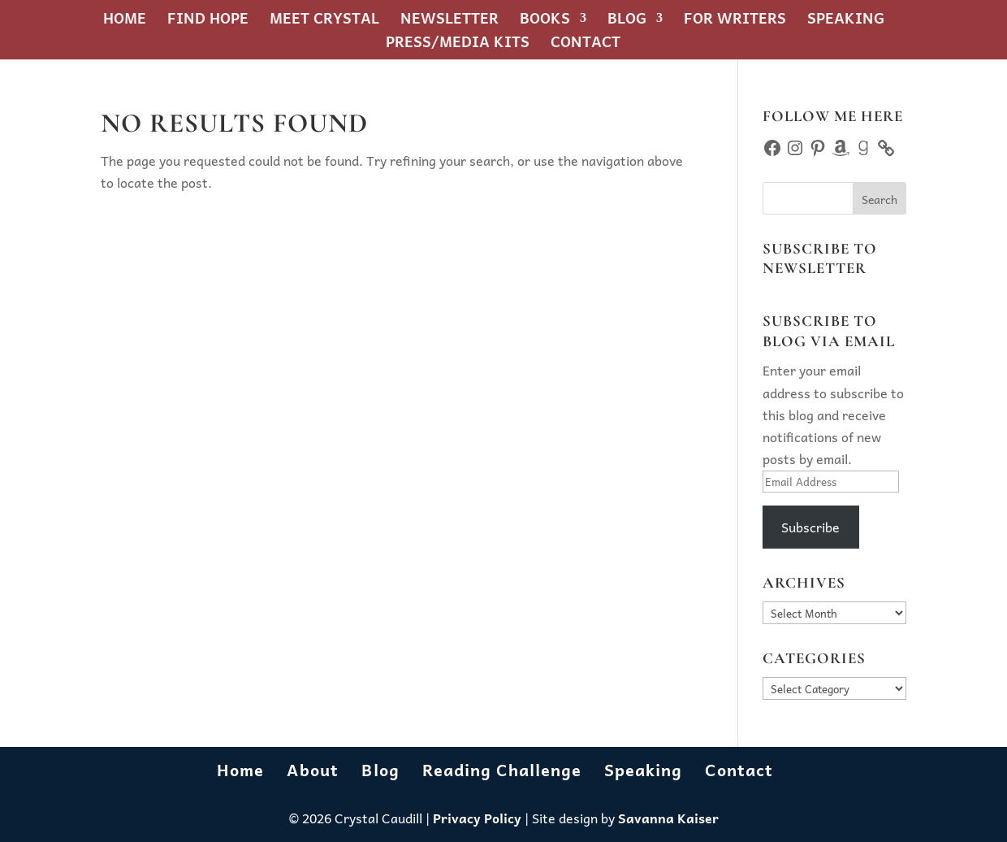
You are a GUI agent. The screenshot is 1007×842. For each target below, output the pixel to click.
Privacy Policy (477, 817)
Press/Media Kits (457, 44)
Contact (585, 44)
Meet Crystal (324, 20)
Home (124, 20)
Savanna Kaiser (668, 817)
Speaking (845, 20)
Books (545, 20)
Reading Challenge (501, 770)
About (313, 770)
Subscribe (810, 526)
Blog (626, 20)
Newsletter (449, 20)
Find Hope (208, 20)
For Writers (735, 20)
